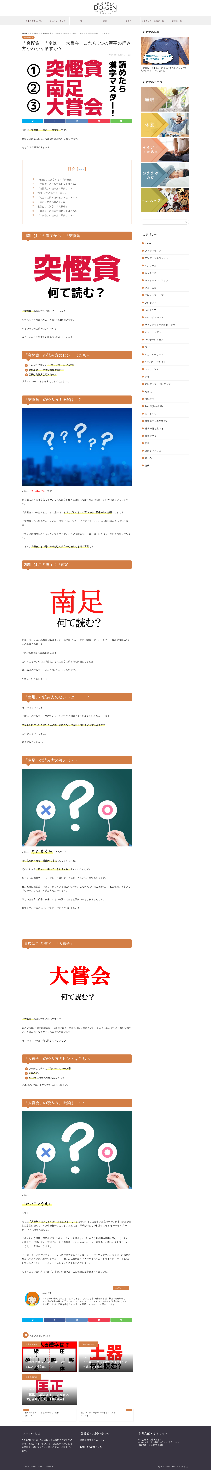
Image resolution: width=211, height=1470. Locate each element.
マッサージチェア (154, 339)
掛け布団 (149, 399)
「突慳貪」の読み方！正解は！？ (55, 188)
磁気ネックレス (153, 451)
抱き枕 (148, 391)
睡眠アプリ (150, 436)
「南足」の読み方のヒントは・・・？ (57, 197)
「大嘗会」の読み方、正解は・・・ (56, 215)
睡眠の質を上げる (34, 21)
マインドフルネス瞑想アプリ (160, 325)
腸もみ (129, 21)
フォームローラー (154, 288)
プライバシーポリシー (33, 1466)
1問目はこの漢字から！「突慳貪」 (56, 179)
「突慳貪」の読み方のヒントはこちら (57, 184)
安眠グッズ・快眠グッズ (153, 21)
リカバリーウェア (57, 21)
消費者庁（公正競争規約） (151, 1445)
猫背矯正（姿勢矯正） (156, 421)
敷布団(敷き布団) (154, 406)
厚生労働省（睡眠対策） (150, 1440)
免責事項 (49, 1466)
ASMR (148, 243)
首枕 (147, 465)
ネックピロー (152, 273)
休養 (105, 21)
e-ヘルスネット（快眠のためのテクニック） (160, 1442)
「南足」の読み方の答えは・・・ (55, 202)
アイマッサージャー (155, 251)
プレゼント (150, 302)
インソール (150, 265)
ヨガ (147, 347)
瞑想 (147, 443)
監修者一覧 (177, 21)
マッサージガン (153, 332)
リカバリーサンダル (155, 362)
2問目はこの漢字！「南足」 (52, 193)
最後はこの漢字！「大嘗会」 (53, 206)
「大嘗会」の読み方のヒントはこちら (57, 210)
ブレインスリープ (154, 295)
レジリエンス (152, 369)
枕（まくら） (152, 413)
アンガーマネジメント (156, 258)
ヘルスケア (150, 310)
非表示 (81, 169)
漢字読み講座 (28, 37)
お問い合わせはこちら (91, 1447)
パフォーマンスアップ (156, 280)
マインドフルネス (154, 317)
